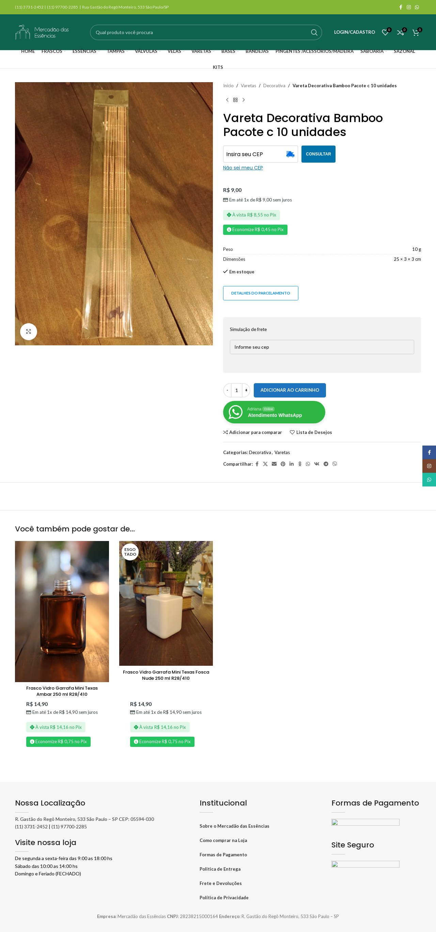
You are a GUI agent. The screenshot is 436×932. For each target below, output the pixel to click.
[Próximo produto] (243, 100)
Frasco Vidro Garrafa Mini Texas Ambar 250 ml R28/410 (62, 691)
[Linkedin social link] (291, 464)
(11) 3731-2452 (31, 826)
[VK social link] (317, 464)
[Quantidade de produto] (237, 390)
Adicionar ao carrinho (290, 390)
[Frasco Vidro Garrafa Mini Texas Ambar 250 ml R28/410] (62, 611)
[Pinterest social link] (283, 464)
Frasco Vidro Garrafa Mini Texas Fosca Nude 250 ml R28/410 (166, 675)
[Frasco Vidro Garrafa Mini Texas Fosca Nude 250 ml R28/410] (166, 603)
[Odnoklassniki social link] (300, 464)
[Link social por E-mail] (274, 464)
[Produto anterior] (227, 100)
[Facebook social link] (400, 7)
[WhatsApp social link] (417, 7)
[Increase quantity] (246, 390)
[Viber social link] (334, 464)
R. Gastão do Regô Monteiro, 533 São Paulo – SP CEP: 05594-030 (84, 819)
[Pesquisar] (206, 32)
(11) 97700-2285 (69, 826)
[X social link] (265, 464)
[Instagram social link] (409, 7)
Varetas (248, 85)
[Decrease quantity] (227, 390)
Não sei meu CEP (243, 167)
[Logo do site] (42, 31)
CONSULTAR (318, 154)
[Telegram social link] (326, 464)
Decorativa (274, 85)
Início (228, 85)
